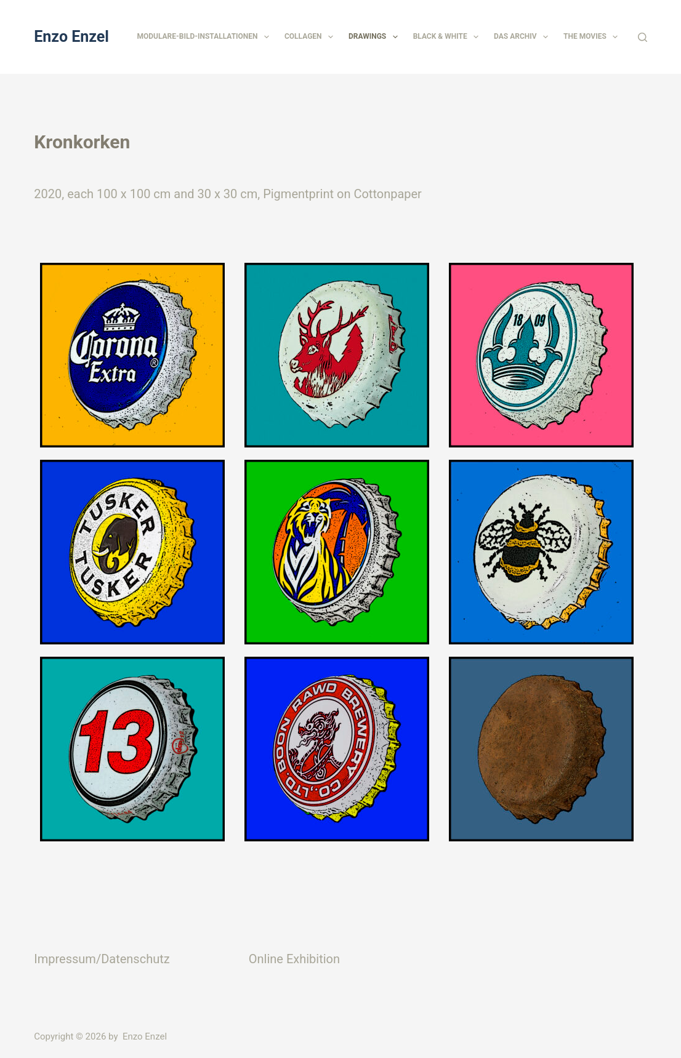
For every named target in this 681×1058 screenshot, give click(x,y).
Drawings (376, 37)
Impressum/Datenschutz (101, 959)
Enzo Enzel (71, 37)
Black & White (448, 37)
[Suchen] (642, 37)
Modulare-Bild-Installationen (205, 37)
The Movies (593, 37)
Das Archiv (523, 37)
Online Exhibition (294, 959)
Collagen (311, 37)
